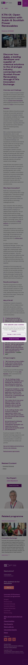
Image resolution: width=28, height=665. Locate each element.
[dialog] (14, 332)
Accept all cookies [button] (14, 338)
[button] (14, 334)
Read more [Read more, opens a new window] (14, 331)
